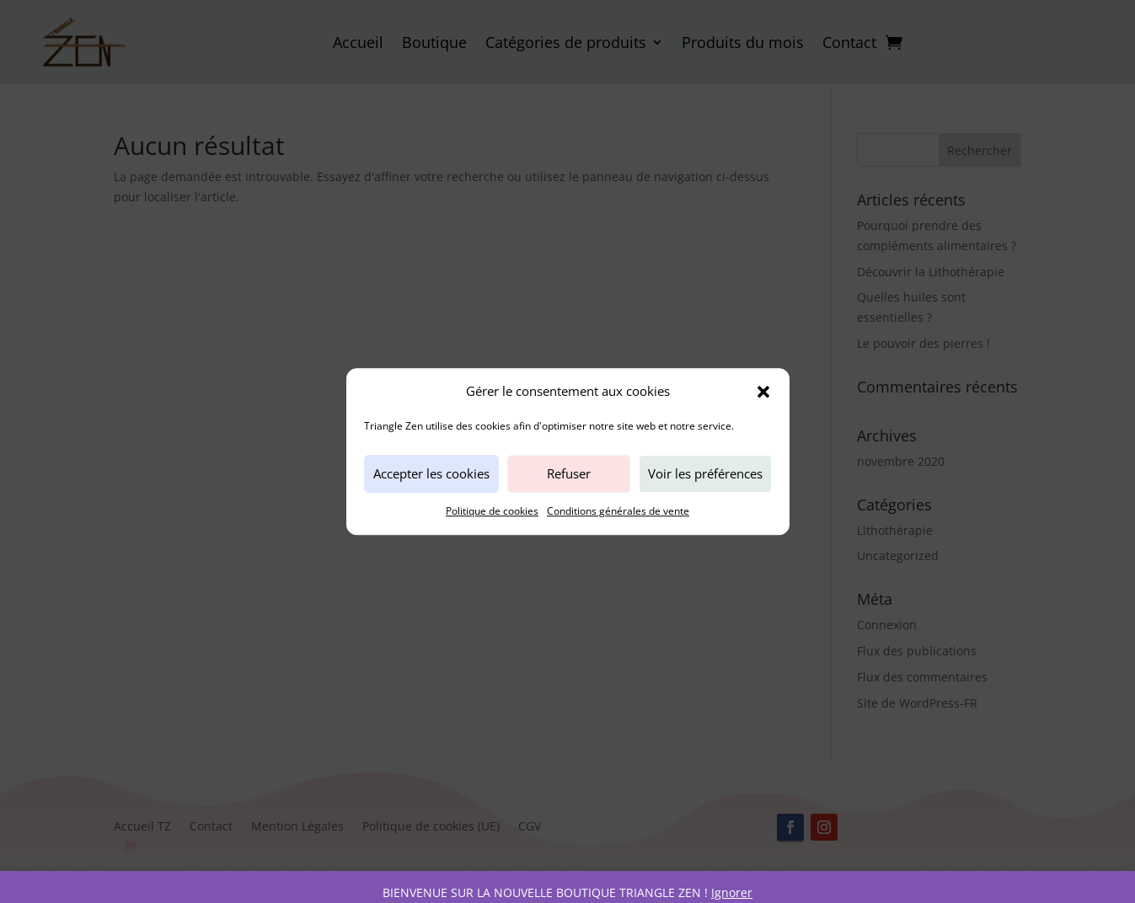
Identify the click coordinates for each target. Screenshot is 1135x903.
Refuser (569, 474)
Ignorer (731, 892)
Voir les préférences (705, 474)
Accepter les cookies (431, 474)
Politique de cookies (492, 511)
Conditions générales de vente (618, 511)
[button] (763, 391)
